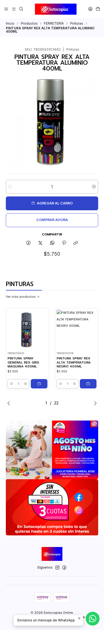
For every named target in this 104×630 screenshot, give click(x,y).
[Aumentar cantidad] (94, 186)
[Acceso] (90, 9)
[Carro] (98, 9)
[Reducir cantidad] (10, 186)
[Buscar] (21, 9)
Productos (29, 23)
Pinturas (76, 23)
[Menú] (6, 9)
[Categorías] (13, 9)
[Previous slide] (10, 403)
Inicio (10, 23)
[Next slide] (94, 403)
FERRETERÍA (54, 23)
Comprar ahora (52, 220)
